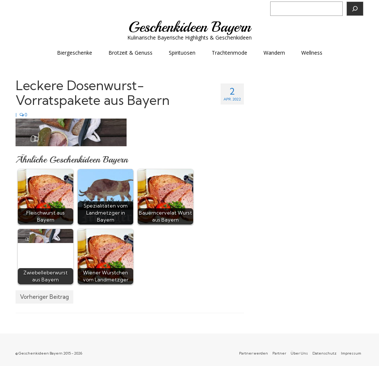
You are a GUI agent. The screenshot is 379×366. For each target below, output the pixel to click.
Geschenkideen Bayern (189, 27)
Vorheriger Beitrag (44, 296)
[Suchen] (354, 8)
